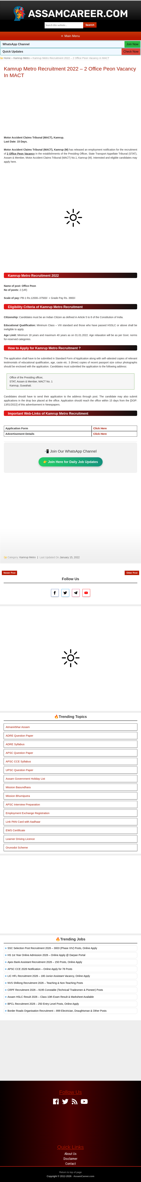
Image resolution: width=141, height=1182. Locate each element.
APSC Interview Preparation (23, 804)
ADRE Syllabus (15, 744)
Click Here (100, 428)
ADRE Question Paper (19, 735)
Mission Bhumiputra (18, 795)
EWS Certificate (15, 830)
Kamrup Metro (21, 58)
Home (7, 58)
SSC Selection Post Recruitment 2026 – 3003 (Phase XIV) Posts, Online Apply (52, 948)
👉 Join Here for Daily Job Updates (70, 462)
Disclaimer (70, 1159)
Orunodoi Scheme (17, 847)
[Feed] (74, 1101)
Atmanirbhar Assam (18, 727)
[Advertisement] (70, 108)
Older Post (132, 573)
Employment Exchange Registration (27, 813)
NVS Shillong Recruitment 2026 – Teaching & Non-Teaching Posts (45, 982)
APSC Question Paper (19, 752)
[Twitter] (65, 1101)
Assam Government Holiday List (25, 778)
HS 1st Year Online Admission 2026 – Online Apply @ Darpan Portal (46, 955)
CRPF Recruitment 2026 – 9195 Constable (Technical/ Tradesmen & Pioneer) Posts (55, 989)
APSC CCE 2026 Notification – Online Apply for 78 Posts (40, 969)
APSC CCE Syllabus (18, 761)
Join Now (132, 44)
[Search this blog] (64, 25)
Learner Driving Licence (20, 838)
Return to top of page (70, 1172)
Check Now (130, 51)
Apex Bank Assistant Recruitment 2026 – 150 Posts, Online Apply (45, 962)
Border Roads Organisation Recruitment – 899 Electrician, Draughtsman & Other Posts (57, 1010)
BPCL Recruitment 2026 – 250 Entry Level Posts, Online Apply (43, 1003)
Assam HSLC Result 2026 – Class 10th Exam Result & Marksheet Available (51, 996)
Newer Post (9, 573)
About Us (70, 1154)
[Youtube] (84, 1101)
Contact (70, 1164)
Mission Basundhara (18, 787)
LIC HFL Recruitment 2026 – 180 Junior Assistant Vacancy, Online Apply (49, 975)
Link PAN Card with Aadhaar (23, 821)
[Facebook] (56, 1101)
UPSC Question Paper (19, 770)
